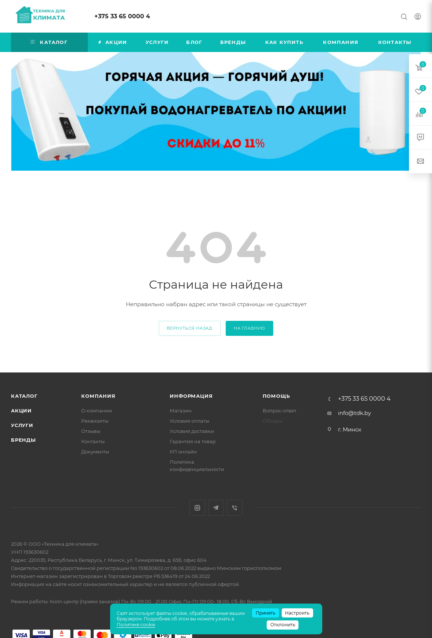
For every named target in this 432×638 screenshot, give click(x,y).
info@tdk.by (354, 412)
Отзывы (90, 431)
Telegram (216, 508)
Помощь (276, 396)
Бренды (23, 440)
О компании (96, 410)
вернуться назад (190, 328)
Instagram (197, 508)
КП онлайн (183, 452)
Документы (95, 452)
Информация (191, 396)
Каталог (24, 396)
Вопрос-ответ (279, 410)
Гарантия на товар (193, 441)
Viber (235, 508)
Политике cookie (136, 624)
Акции (21, 410)
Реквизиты (94, 421)
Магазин (181, 410)
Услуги (22, 425)
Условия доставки (192, 431)
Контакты (93, 441)
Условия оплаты (189, 421)
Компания (98, 396)
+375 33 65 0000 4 (122, 16)
